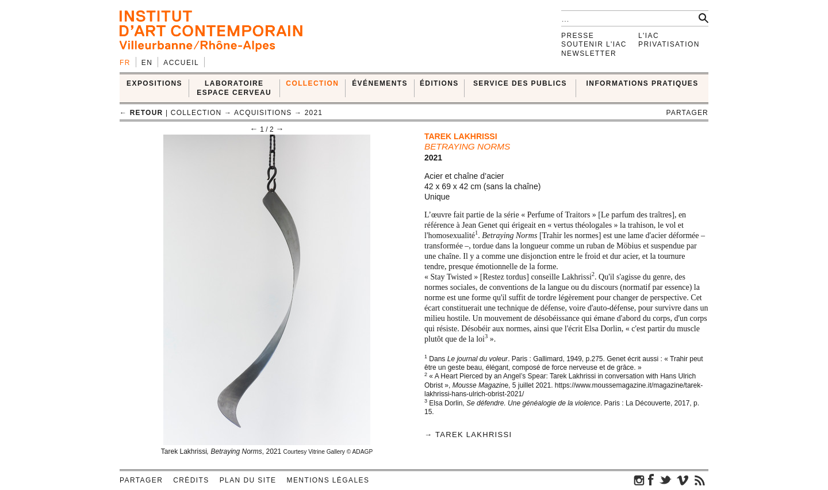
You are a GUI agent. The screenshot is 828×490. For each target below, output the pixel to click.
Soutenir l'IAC (594, 44)
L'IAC (648, 36)
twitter (665, 479)
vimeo (682, 479)
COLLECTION (312, 83)
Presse (577, 36)
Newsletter (588, 53)
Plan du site (248, 480)
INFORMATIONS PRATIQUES (642, 83)
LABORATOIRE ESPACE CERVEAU (234, 87)
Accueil (181, 63)
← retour (141, 113)
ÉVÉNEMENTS (380, 83)
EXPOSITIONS (154, 83)
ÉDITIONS (439, 83)
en (146, 63)
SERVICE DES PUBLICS (520, 83)
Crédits (191, 480)
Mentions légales (328, 480)
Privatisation (669, 44)
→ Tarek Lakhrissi (468, 434)
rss (699, 479)
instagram (639, 479)
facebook (651, 479)
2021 (314, 113)
